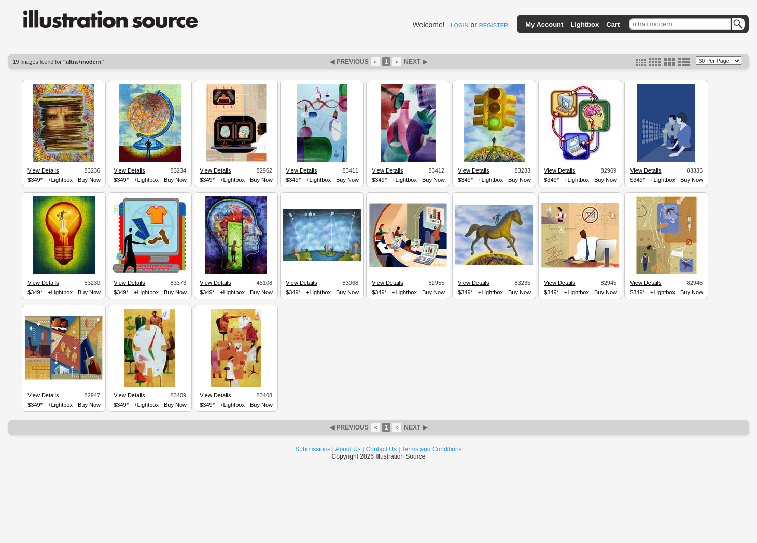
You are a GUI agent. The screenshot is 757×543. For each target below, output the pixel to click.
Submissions (312, 449)
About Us (348, 449)
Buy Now (89, 180)
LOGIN (459, 25)
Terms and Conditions (432, 449)
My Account (544, 24)
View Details (43, 170)
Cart (613, 24)
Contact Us (381, 449)
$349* (35, 180)
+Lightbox (60, 180)
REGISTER (493, 25)
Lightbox (584, 24)
